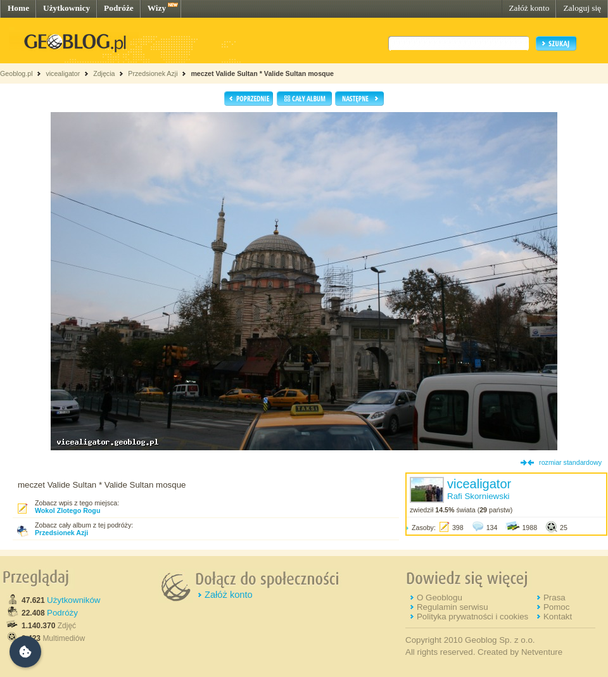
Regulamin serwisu (452, 607)
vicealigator (63, 73)
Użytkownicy (66, 8)
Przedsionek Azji (152, 73)
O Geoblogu (439, 597)
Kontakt (557, 616)
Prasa (554, 597)
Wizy (157, 8)
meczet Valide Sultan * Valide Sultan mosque (262, 73)
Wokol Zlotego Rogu (67, 510)
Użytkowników (73, 600)
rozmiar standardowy (570, 462)
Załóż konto (529, 8)
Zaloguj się (582, 8)
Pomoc (556, 607)
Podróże (119, 8)
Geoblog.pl (16, 73)
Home (18, 8)
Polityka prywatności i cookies (472, 616)
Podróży (62, 612)
